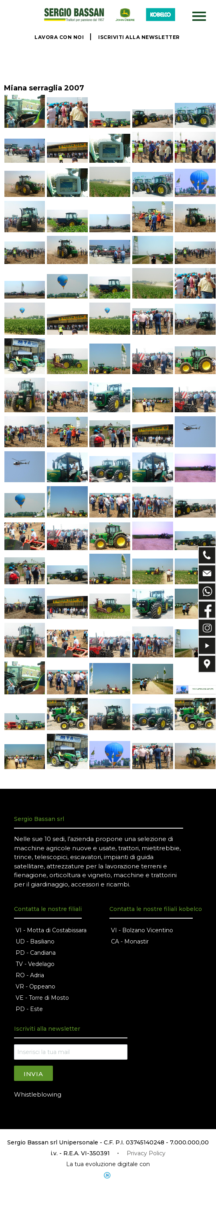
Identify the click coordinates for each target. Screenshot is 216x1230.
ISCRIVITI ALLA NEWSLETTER (139, 37)
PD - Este (29, 1009)
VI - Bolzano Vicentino (142, 930)
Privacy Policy (146, 1153)
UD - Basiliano (35, 941)
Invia (33, 1074)
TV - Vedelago (35, 964)
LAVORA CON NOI (59, 37)
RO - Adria (30, 975)
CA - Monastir (130, 941)
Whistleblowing (37, 1094)
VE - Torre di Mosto (42, 997)
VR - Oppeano (35, 986)
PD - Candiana (36, 952)
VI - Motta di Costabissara (51, 930)
